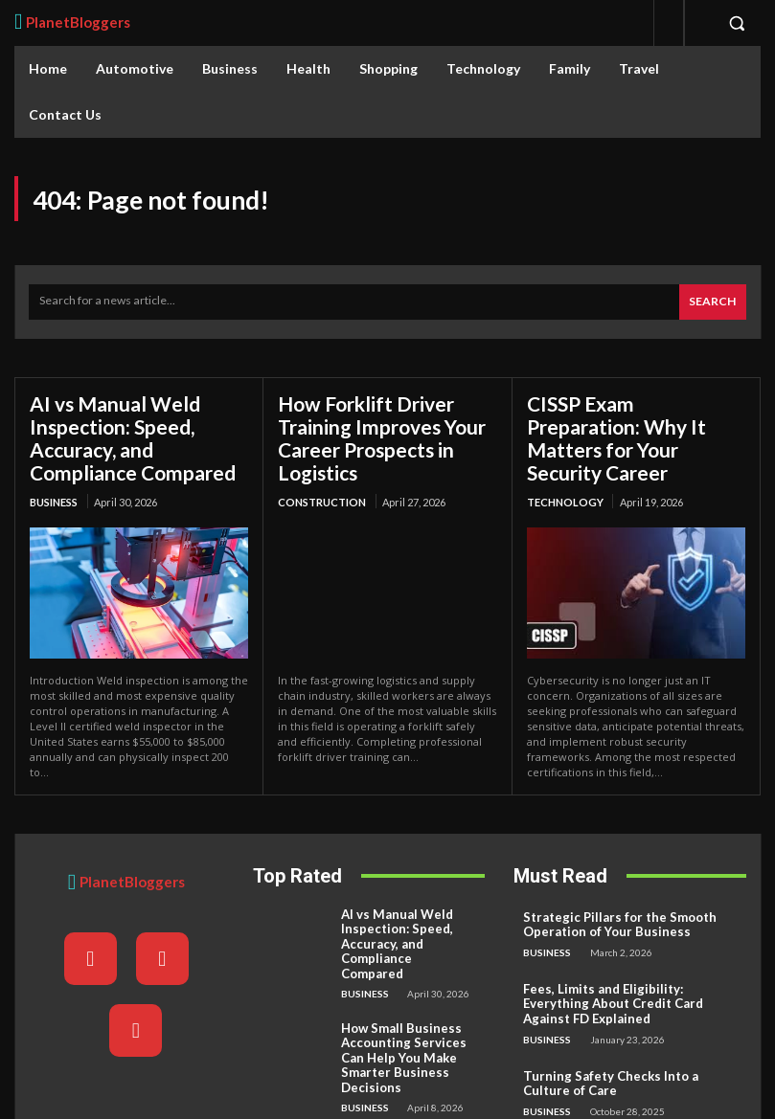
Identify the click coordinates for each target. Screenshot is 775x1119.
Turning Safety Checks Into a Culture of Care (628, 1057)
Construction (322, 496)
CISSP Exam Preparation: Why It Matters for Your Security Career (636, 423)
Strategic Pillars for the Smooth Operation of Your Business (607, 918)
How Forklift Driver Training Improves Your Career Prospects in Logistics (378, 434)
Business (54, 496)
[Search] (713, 301)
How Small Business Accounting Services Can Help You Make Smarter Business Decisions (407, 1019)
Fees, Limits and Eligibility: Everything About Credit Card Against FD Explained (629, 987)
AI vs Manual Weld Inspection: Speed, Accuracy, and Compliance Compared (129, 434)
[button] (737, 23)
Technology (565, 474)
